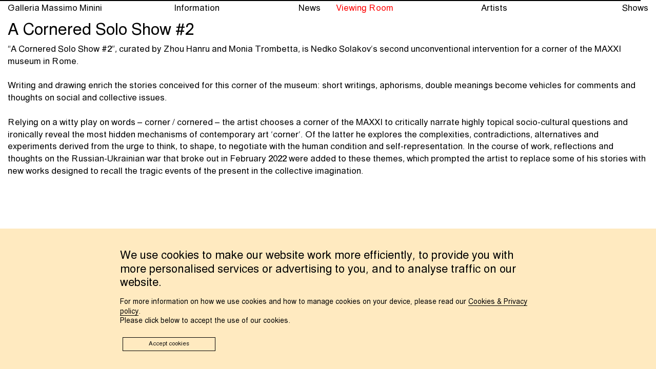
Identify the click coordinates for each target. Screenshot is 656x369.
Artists (494, 8)
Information (197, 8)
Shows (635, 8)
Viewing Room (364, 8)
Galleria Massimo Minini (55, 8)
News (310, 8)
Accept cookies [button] (169, 344)
